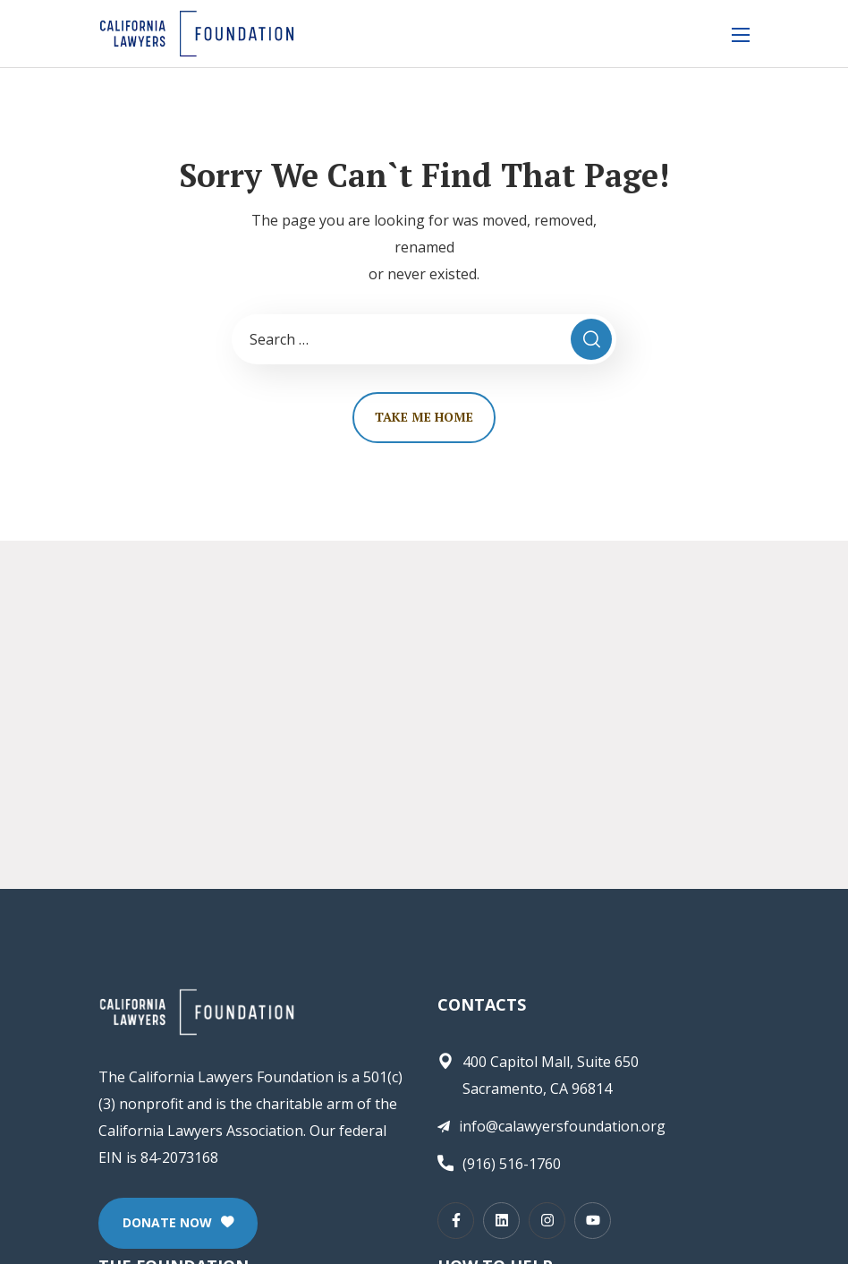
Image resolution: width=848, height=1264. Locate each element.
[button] (178, 1223)
